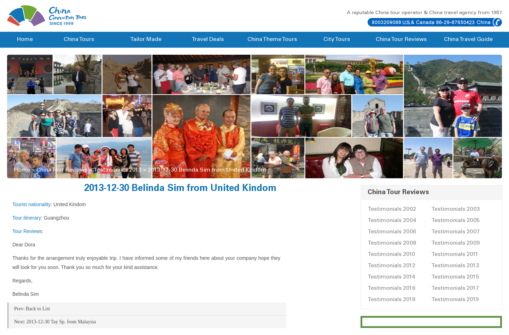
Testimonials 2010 (391, 254)
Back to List (38, 308)
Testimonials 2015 (455, 277)
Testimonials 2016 (391, 288)
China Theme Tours (272, 39)
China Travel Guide (468, 39)
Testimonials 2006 (392, 232)
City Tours (336, 39)
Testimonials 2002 (392, 209)
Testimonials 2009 (455, 243)
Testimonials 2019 (455, 300)
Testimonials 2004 (392, 220)
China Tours (79, 39)
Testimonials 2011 (454, 254)
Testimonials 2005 (455, 220)
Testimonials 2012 (391, 266)
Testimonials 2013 (117, 170)
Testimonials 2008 (392, 243)
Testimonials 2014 (391, 277)
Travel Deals (208, 39)
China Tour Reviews (401, 39)
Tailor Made (146, 39)
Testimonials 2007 (455, 232)
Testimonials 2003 (455, 209)
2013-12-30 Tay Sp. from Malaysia (61, 321)
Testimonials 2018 (391, 300)
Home (25, 39)
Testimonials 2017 (455, 288)
